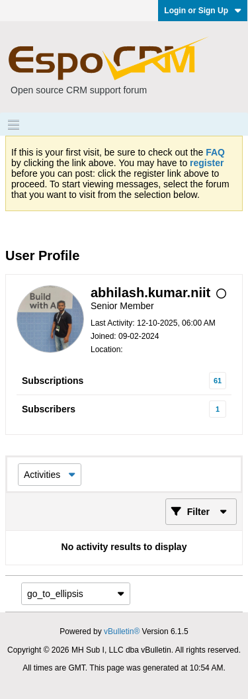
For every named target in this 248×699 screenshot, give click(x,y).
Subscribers (48, 409)
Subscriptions (52, 380)
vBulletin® (122, 631)
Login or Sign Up (202, 10)
